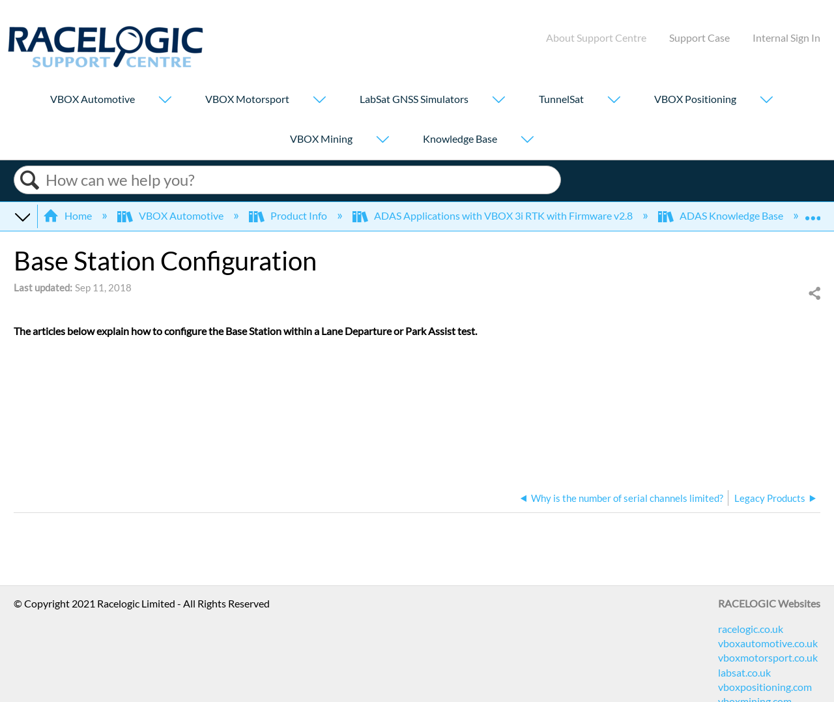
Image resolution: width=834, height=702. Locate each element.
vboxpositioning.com (765, 686)
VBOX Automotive (92, 99)
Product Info (289, 215)
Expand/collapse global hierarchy (22, 215)
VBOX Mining (321, 138)
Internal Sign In (786, 37)
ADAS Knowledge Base (721, 215)
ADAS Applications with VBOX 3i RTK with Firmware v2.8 (493, 215)
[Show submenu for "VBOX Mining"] (382, 140)
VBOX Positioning (695, 99)
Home (68, 215)
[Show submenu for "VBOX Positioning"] (766, 100)
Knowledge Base (460, 138)
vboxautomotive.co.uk (768, 643)
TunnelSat (561, 99)
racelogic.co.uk (750, 628)
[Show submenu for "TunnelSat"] (614, 100)
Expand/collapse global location (812, 212)
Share (813, 294)
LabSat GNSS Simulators (414, 99)
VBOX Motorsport (247, 99)
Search (30, 180)
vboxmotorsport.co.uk (768, 657)
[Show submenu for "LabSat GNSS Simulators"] (498, 100)
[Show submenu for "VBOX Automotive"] (165, 100)
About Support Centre (596, 37)
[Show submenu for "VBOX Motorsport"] (319, 100)
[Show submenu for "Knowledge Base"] (527, 140)
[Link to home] (105, 63)
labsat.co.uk (744, 672)
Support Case (699, 37)
